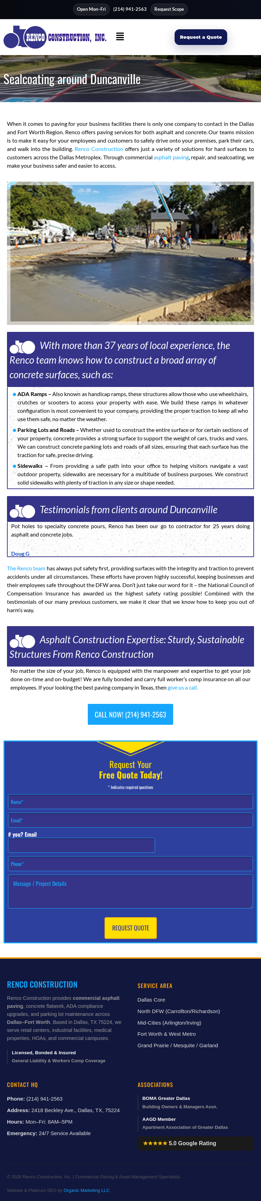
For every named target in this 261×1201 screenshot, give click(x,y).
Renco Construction (99, 148)
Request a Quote (201, 37)
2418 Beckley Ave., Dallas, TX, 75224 (75, 1110)
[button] (120, 37)
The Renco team (26, 568)
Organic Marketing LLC (87, 1190)
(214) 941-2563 (130, 9)
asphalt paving (171, 157)
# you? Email (22, 834)
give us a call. (183, 687)
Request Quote (130, 927)
